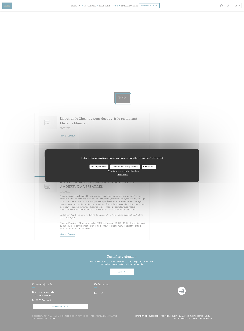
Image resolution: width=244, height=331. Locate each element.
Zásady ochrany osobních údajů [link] (123, 170)
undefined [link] (122, 174)
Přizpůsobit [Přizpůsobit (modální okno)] (148, 166)
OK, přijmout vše (99, 166)
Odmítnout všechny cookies (125, 166)
